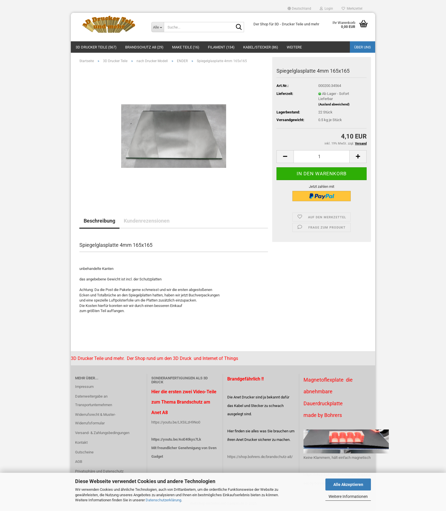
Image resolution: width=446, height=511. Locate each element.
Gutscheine (84, 452)
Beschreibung (99, 221)
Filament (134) (221, 47)
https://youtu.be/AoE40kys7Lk (176, 439)
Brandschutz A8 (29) (144, 47)
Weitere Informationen (348, 496)
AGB (78, 461)
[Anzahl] (322, 156)
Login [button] (326, 9)
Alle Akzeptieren (348, 484)
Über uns (362, 47)
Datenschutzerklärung (163, 500)
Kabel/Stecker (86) (260, 47)
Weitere (294, 47)
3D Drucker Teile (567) (96, 47)
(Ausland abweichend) (334, 104)
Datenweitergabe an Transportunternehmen (93, 400)
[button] (299, 8)
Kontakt (81, 442)
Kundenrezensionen (147, 221)
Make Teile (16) (185, 47)
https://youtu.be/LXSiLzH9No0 (175, 422)
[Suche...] (157, 27)
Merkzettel (352, 9)
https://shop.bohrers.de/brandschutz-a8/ (260, 457)
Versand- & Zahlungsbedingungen (102, 433)
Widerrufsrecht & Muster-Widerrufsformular (95, 418)
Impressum (84, 386)
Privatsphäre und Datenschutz (99, 471)
